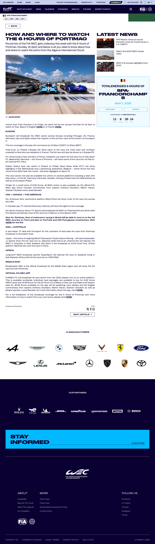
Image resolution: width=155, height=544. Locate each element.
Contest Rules (46, 511)
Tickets (135, 109)
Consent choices (32, 540)
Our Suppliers (23, 511)
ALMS (37, 2)
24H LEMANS (8, 2)
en (149, 2)
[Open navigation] (130, 9)
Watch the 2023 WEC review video (130, 52)
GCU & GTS (88, 540)
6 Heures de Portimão (14, 306)
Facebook (126, 499)
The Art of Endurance (66, 2)
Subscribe (138, 443)
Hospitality (86, 2)
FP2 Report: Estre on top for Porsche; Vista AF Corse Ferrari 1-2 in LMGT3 (132, 41)
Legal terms (52, 540)
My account (135, 2)
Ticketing (100, 2)
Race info (110, 109)
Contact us (12, 540)
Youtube (125, 507)
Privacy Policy (71, 540)
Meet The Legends (26, 507)
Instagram (126, 511)
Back (13, 26)
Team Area (44, 499)
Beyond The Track (25, 503)
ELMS (19, 2)
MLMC (28, 2)
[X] (88, 309)
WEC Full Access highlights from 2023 (132, 64)
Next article (82, 314)
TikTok (124, 515)
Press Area (44, 503)
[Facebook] (90, 309)
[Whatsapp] (93, 309)
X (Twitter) (126, 503)
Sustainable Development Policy (54, 507)
